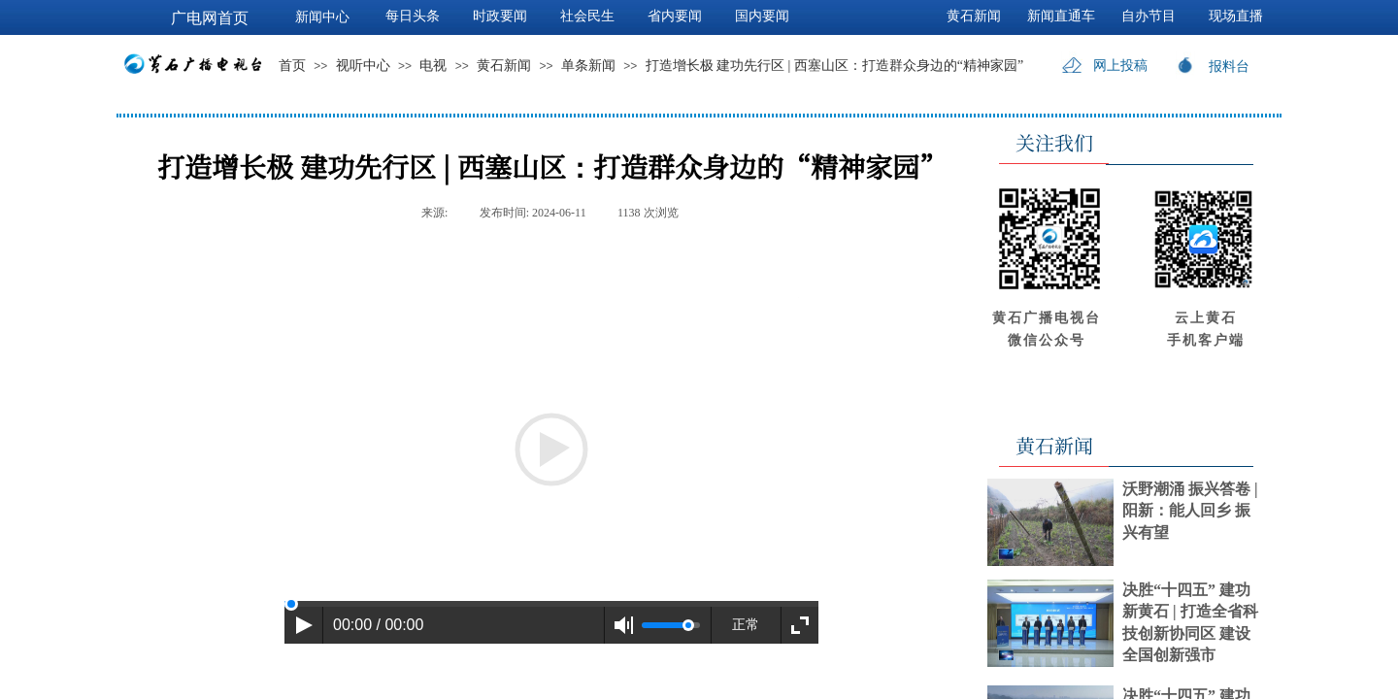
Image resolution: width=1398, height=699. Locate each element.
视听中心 (363, 65)
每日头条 (412, 16)
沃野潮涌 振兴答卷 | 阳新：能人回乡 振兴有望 (1190, 511)
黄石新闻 (504, 65)
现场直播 (1236, 16)
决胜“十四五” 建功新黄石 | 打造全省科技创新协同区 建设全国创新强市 (1190, 622)
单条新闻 (588, 65)
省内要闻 (675, 16)
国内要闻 (762, 16)
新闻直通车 (1061, 16)
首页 (292, 65)
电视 (433, 65)
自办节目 (1148, 16)
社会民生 (587, 16)
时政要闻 (500, 16)
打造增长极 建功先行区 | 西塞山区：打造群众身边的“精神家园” (835, 65)
